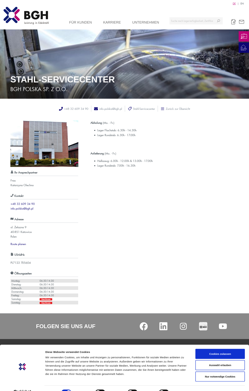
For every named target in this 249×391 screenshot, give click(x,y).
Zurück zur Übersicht (178, 108)
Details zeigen (184, 384)
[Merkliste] (234, 21)
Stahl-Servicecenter (144, 108)
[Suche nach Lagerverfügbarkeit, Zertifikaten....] (191, 20)
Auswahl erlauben (220, 357)
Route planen (18, 244)
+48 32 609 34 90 (76, 108)
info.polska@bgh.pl (110, 108)
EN (242, 3)
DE (234, 3)
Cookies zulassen (220, 345)
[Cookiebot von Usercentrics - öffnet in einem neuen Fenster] (22, 384)
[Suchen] (218, 20)
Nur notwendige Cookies (220, 368)
